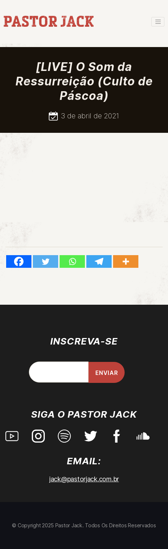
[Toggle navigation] (157, 21)
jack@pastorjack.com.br (84, 479)
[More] (125, 261)
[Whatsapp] (72, 261)
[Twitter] (45, 261)
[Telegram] (99, 261)
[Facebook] (18, 261)
